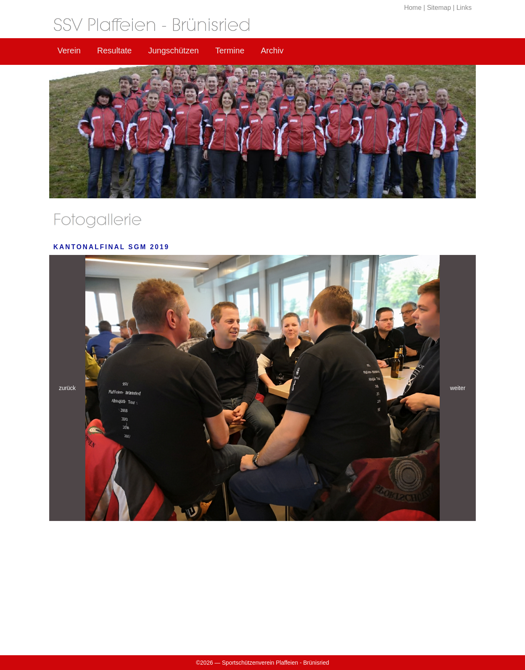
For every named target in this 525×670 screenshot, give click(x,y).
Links (464, 7)
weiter (457, 388)
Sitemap (439, 7)
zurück (67, 388)
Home (413, 7)
